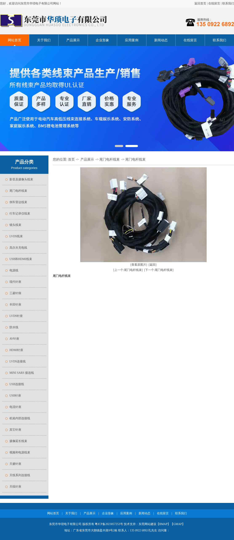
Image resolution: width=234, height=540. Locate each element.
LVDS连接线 (17, 361)
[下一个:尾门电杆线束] (159, 270)
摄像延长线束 (18, 441)
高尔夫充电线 (18, 247)
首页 (71, 159)
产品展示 (73, 40)
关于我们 (44, 40)
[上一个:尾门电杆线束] (128, 270)
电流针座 (15, 407)
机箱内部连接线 (19, 418)
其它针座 (15, 429)
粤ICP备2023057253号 (109, 524)
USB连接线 (16, 384)
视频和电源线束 (19, 452)
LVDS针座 (16, 316)
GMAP (177, 524)
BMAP (163, 524)
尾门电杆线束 (18, 190)
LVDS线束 (16, 236)
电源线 (13, 270)
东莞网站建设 (147, 524)
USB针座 (15, 395)
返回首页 (200, 3)
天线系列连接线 (19, 475)
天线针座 (15, 486)
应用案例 (131, 40)
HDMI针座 (16, 350)
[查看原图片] (138, 264)
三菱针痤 (15, 293)
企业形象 (102, 40)
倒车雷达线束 (18, 202)
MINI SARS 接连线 (21, 372)
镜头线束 (15, 224)
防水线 (13, 327)
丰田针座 (15, 304)
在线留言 (214, 3)
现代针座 (15, 281)
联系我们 (228, 3)
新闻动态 (161, 40)
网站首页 (14, 40)
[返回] (152, 264)
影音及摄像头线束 (21, 179)
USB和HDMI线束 (20, 259)
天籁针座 (15, 463)
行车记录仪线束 (19, 213)
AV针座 (14, 338)
